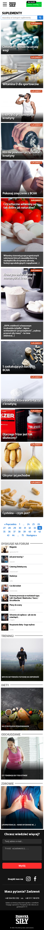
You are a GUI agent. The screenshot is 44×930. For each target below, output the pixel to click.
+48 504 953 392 (12, 898)
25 (33, 524)
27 (4, 527)
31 (25, 527)
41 (35, 531)
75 (23, 535)
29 (14, 527)
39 (24, 531)
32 (30, 527)
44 (13, 535)
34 (40, 527)
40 (30, 531)
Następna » (32, 535)
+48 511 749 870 (32, 898)
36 (9, 531)
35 (4, 531)
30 (20, 527)
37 (14, 531)
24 (28, 524)
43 (8, 535)
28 (9, 527)
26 (38, 524)
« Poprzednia (10, 524)
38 (19, 531)
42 (39, 531)
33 (35, 527)
